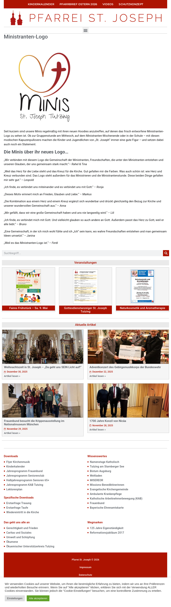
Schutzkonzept (131, 4)
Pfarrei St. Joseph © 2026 (85, 559)
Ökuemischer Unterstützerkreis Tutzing (30, 546)
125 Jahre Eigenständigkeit (106, 528)
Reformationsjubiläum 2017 (107, 532)
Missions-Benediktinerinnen (107, 484)
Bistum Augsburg (100, 471)
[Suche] (166, 253)
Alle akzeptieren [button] (38, 598)
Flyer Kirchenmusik (18, 461)
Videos (107, 4)
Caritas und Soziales (18, 532)
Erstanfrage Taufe (17, 507)
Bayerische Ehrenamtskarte (107, 507)
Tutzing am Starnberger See (107, 466)
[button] (85, 30)
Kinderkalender (41, 4)
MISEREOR (96, 480)
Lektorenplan (14, 489)
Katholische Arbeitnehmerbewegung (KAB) (116, 498)
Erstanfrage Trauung (18, 503)
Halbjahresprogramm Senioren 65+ (27, 480)
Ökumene (12, 541)
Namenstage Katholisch (104, 461)
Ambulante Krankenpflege (106, 493)
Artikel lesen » (12, 376)
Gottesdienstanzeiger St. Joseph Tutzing (85, 309)
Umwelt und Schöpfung (20, 537)
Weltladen (96, 475)
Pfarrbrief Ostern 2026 (78, 4)
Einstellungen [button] (15, 598)
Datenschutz (85, 575)
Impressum (85, 567)
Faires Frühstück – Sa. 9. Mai (28, 308)
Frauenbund (97, 503)
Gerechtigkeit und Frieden (22, 528)
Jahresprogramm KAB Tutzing (24, 484)
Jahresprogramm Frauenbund (24, 471)
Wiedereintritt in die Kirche (22, 512)
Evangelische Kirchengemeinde (109, 489)
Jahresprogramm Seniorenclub (25, 475)
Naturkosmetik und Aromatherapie (142, 308)
